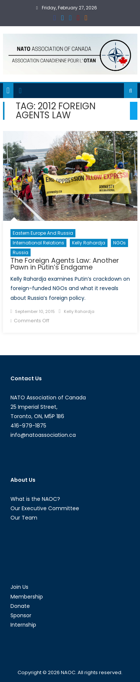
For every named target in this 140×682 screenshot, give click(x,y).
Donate (20, 606)
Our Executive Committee (44, 508)
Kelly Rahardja (88, 243)
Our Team (23, 517)
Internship (23, 624)
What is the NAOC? (35, 499)
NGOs (119, 243)
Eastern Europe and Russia (43, 233)
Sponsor (20, 615)
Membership (26, 596)
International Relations (38, 243)
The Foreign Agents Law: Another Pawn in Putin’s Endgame (64, 264)
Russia (20, 252)
